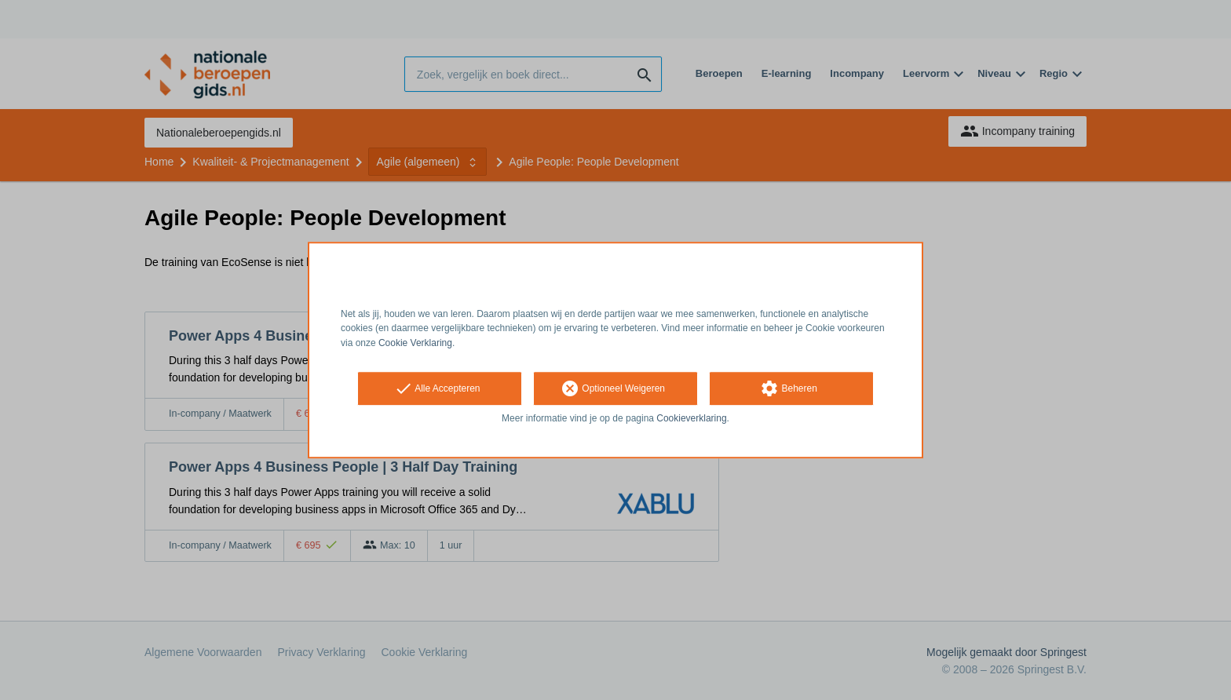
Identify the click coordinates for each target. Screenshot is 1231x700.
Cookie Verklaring (415, 342)
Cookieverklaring (691, 418)
